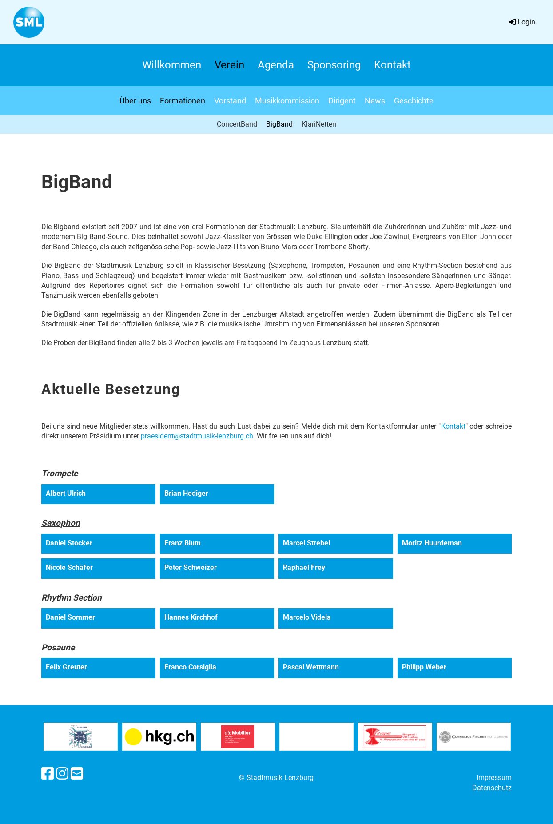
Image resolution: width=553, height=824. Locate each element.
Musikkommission (287, 100)
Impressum (494, 777)
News (375, 100)
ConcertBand (237, 124)
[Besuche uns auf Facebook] (47, 773)
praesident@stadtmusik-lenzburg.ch (197, 436)
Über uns (135, 100)
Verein (229, 65)
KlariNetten (319, 124)
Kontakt (392, 65)
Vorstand (230, 100)
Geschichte (414, 100)
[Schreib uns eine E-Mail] (77, 773)
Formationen (182, 100)
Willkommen (171, 65)
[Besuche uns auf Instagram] (62, 773)
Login (521, 22)
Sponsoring (334, 65)
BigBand (279, 124)
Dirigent (342, 100)
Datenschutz (492, 788)
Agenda (276, 65)
